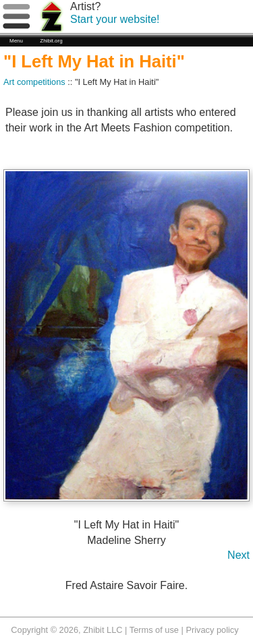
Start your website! (115, 19)
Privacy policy (212, 630)
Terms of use (154, 630)
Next (238, 555)
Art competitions (34, 82)
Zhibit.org (51, 41)
